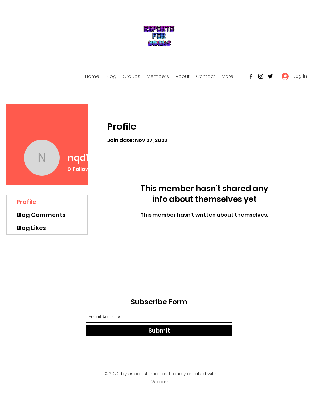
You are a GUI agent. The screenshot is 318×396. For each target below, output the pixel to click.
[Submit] (159, 330)
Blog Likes (31, 228)
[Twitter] (270, 76)
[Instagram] (260, 76)
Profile (26, 202)
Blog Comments (41, 215)
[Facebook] (251, 76)
